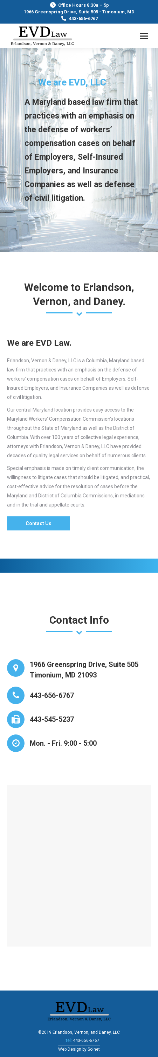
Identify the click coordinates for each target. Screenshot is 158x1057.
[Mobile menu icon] (144, 36)
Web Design (69, 1049)
